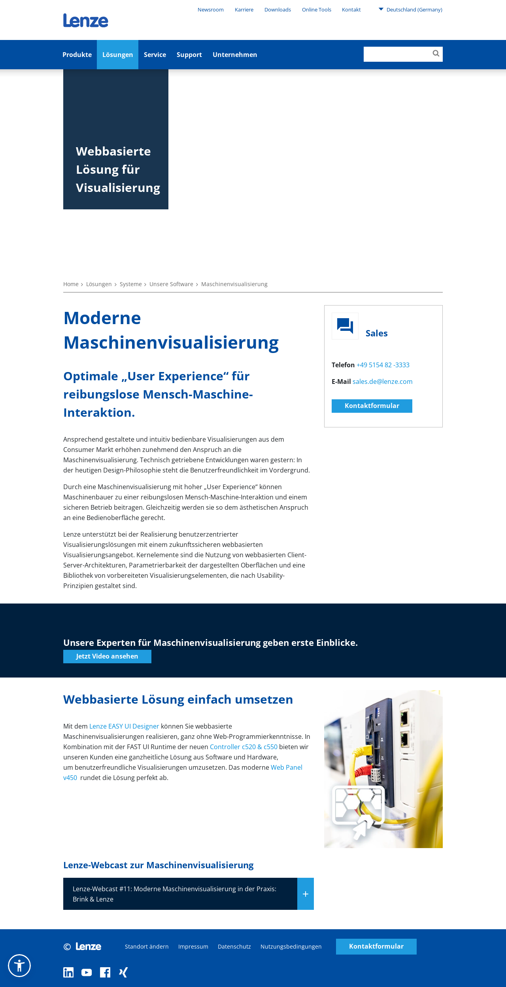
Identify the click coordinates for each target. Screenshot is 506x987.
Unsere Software (171, 284)
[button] (19, 965)
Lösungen (117, 54)
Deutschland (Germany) (410, 9)
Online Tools (316, 9)
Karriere (244, 9)
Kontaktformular (372, 405)
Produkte (77, 54)
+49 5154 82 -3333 (383, 365)
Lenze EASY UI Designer (124, 726)
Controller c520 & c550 (244, 746)
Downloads (277, 9)
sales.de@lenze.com (383, 381)
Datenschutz (234, 946)
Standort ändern (147, 946)
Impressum (193, 946)
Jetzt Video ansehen (107, 656)
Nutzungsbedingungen (291, 946)
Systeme (131, 284)
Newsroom (211, 9)
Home (71, 284)
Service (155, 54)
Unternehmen (235, 54)
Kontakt (351, 9)
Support (189, 54)
